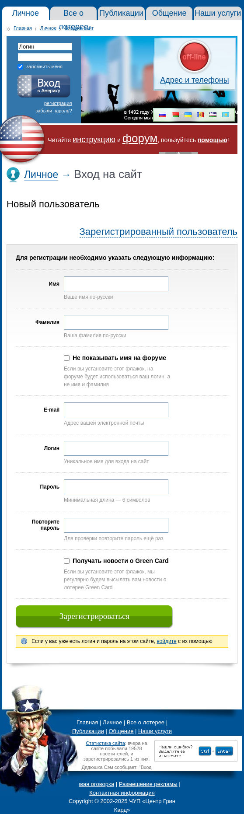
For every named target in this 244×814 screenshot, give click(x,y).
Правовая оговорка (88, 784)
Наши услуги (155, 731)
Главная (23, 28)
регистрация (58, 103)
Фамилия (47, 322)
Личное (48, 28)
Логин (51, 448)
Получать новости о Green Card (121, 560)
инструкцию (94, 139)
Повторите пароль (45, 525)
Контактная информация (121, 793)
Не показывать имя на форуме (119, 357)
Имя (54, 284)
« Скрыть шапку (178, 153)
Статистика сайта (105, 743)
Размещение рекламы (148, 784)
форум (140, 138)
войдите (166, 641)
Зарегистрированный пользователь (158, 231)
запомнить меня (44, 66)
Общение (120, 731)
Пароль (49, 487)
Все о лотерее (145, 722)
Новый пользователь (53, 204)
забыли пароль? (53, 110)
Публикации (88, 731)
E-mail (51, 410)
